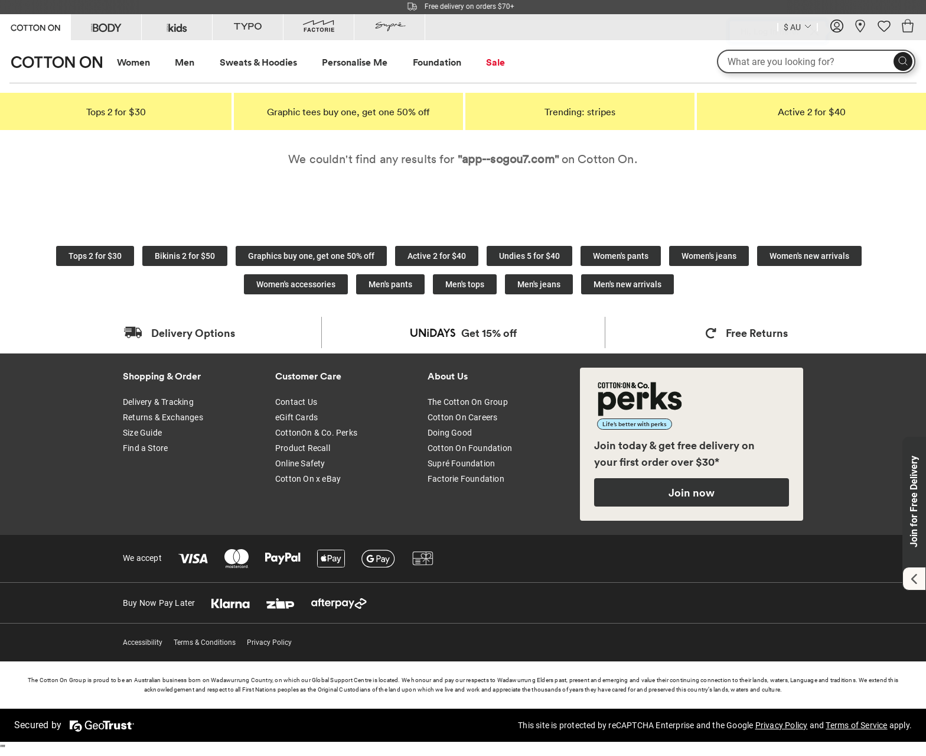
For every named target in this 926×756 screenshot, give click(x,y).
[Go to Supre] (389, 27)
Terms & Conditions (205, 642)
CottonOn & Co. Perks (316, 432)
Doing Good (450, 432)
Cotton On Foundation (470, 448)
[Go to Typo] (248, 27)
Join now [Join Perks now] (692, 492)
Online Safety (300, 463)
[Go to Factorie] (318, 27)
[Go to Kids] (177, 27)
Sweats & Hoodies (258, 62)
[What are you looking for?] (816, 61)
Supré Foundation (461, 463)
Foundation (437, 62)
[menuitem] (144, 62)
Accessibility (142, 642)
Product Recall (302, 448)
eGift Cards (296, 417)
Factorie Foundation (466, 479)
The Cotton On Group (468, 402)
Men (184, 62)
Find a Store (145, 448)
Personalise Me (354, 62)
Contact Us (296, 402)
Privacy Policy (269, 642)
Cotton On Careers (462, 417)
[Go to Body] (106, 27)
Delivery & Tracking (158, 402)
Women (133, 62)
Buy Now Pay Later (159, 603)
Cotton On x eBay (308, 479)
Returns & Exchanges (163, 417)
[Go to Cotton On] (35, 26)
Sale (495, 62)
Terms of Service (856, 725)
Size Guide (142, 432)
